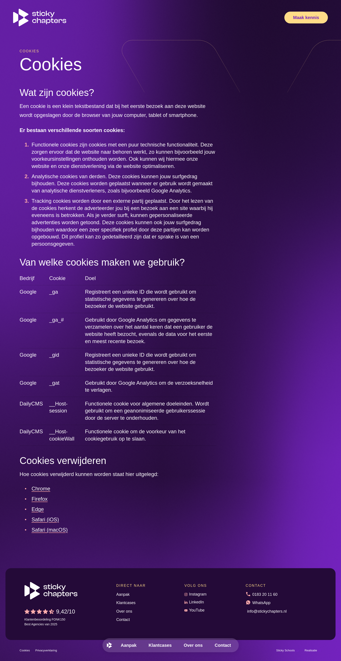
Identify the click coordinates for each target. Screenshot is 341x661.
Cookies (25, 650)
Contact (123, 619)
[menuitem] (109, 645)
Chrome (40, 489)
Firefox (39, 499)
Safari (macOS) (49, 530)
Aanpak (123, 594)
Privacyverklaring (46, 650)
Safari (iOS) (45, 519)
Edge (37, 509)
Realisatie (312, 650)
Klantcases (126, 603)
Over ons (124, 611)
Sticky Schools (287, 650)
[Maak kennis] (306, 17)
